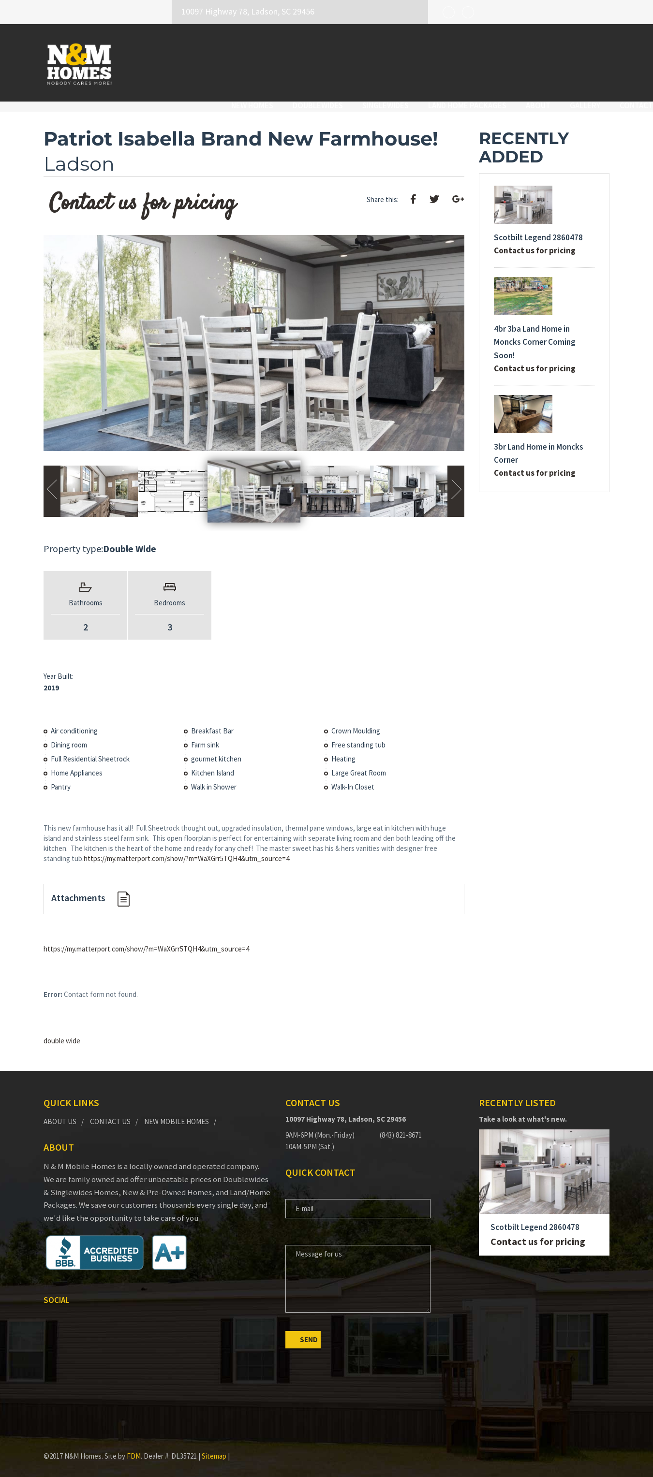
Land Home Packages (424, 61)
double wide (62, 1032)
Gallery (541, 61)
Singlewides (342, 61)
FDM (134, 1447)
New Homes (209, 61)
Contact (592, 61)
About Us (60, 1112)
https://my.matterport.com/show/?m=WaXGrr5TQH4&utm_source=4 (186, 849)
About (494, 61)
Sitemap (214, 1447)
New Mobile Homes (176, 1112)
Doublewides (274, 61)
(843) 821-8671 (401, 1126)
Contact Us (110, 1112)
